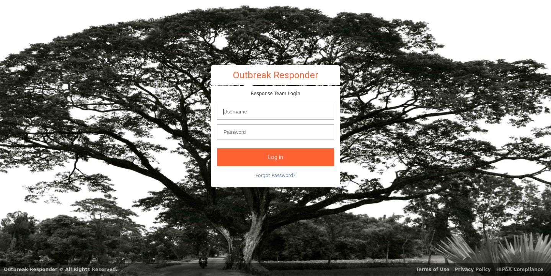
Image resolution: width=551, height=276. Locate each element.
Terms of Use (432, 269)
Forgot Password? (275, 175)
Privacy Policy (473, 269)
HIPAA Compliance (519, 269)
